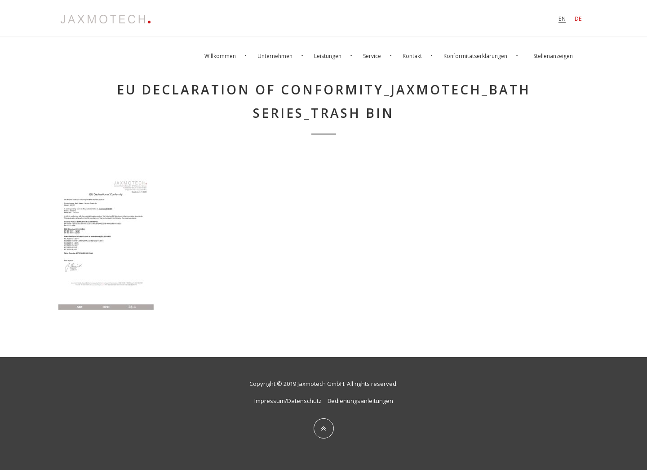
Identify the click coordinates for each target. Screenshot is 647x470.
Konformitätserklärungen (475, 56)
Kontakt (412, 56)
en (562, 18)
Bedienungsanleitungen (360, 401)
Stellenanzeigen (553, 56)
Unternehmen (274, 56)
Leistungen (327, 56)
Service (372, 56)
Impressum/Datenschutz (288, 401)
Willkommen (220, 56)
